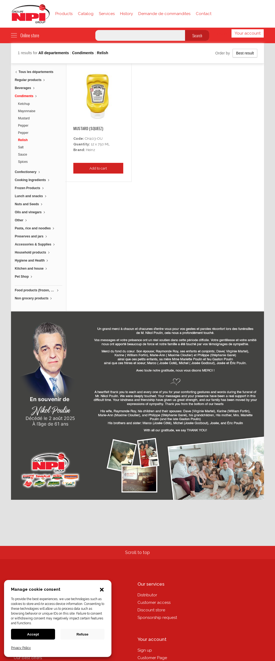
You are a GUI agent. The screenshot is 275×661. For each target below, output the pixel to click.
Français (219, 33)
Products (64, 13)
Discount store (151, 610)
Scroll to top (137, 552)
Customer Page (152, 657)
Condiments (83, 53)
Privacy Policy (21, 648)
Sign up (145, 650)
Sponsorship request (157, 617)
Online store (25, 35)
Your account (247, 33)
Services (107, 13)
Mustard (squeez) (88, 128)
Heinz (90, 150)
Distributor (147, 595)
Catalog (85, 13)
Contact (203, 13)
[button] (101, 590)
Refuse (82, 634)
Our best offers (28, 657)
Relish (102, 53)
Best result (245, 53)
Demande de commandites (164, 13)
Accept (33, 634)
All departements (54, 53)
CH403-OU (94, 139)
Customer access (154, 602)
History (126, 13)
